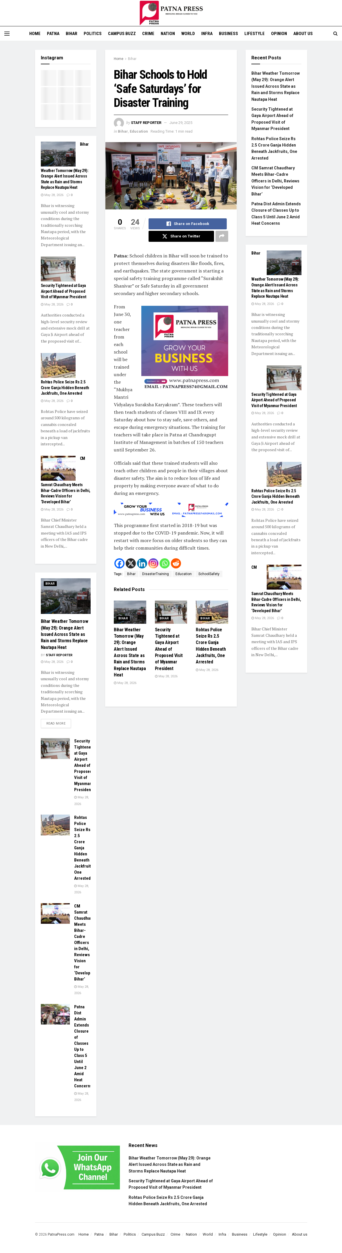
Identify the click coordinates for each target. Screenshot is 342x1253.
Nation (168, 33)
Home (35, 33)
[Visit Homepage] (171, 13)
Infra (207, 33)
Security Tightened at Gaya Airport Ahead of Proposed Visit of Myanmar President (169, 649)
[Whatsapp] (165, 563)
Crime (148, 33)
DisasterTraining (155, 574)
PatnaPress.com (61, 1234)
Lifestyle (254, 33)
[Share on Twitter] (181, 236)
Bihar (71, 33)
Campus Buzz (122, 33)
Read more (58, 722)
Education (139, 131)
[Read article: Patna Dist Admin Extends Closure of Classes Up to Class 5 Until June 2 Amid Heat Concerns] (55, 1014)
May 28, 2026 (125, 683)
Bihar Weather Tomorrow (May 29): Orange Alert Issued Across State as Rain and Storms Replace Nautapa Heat (64, 634)
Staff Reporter (146, 122)
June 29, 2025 (180, 122)
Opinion (279, 33)
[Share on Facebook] (188, 223)
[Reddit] (176, 563)
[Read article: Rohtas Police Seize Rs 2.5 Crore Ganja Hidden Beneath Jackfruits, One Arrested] (212, 612)
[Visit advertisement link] (184, 349)
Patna (53, 33)
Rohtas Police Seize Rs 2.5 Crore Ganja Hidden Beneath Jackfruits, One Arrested (65, 388)
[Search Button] (335, 33)
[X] (131, 563)
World (188, 33)
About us (303, 33)
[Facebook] (119, 563)
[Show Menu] (7, 34)
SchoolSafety (209, 574)
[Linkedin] (142, 563)
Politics (93, 33)
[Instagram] (153, 563)
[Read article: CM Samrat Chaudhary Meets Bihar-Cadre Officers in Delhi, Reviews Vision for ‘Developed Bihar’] (58, 468)
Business (228, 33)
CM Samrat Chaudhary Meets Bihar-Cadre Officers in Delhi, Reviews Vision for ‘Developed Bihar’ (84, 942)
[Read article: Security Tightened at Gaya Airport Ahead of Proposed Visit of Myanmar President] (171, 612)
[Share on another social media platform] (221, 236)
